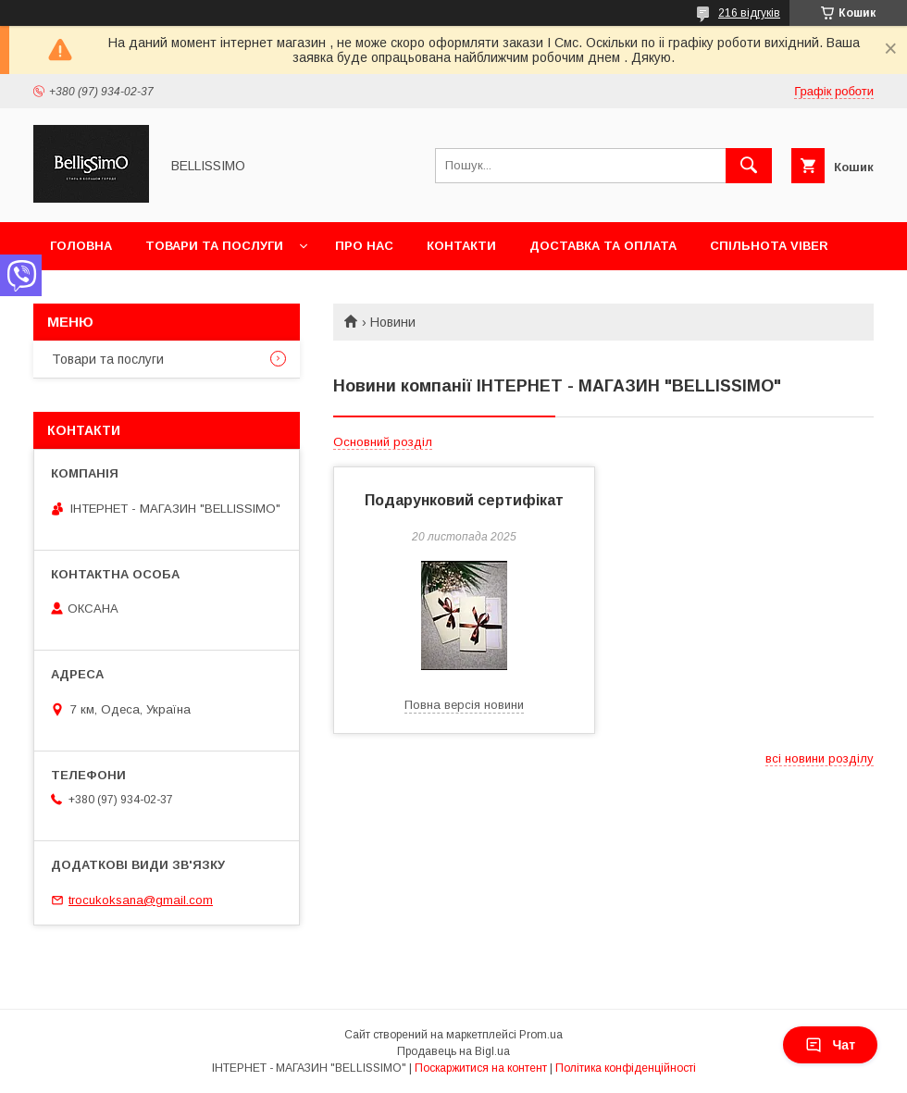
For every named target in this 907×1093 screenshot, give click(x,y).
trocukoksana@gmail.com (140, 900)
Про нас (364, 246)
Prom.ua (541, 1034)
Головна (81, 246)
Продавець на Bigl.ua (453, 1051)
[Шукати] (749, 165)
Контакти (461, 246)
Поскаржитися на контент (481, 1068)
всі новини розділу (819, 758)
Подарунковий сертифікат (464, 500)
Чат (830, 1045)
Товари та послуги (214, 246)
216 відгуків (749, 12)
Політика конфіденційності (625, 1068)
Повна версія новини (464, 705)
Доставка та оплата (603, 246)
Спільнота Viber (769, 246)
